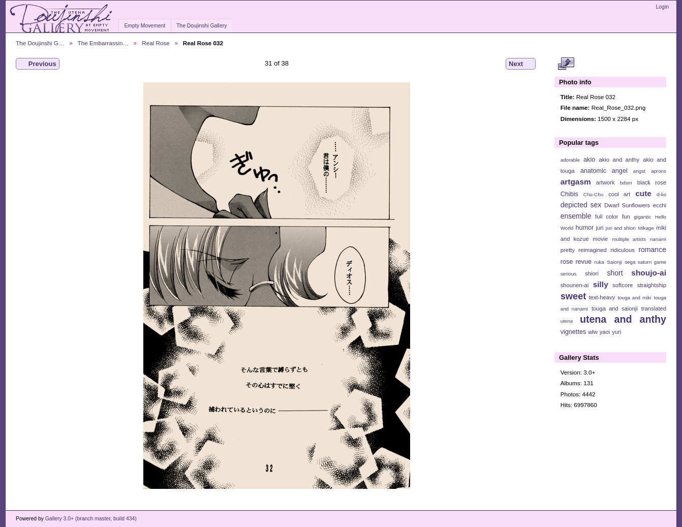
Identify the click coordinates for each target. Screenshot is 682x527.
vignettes (573, 331)
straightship (651, 285)
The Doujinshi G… (40, 43)
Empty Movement (144, 25)
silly (600, 284)
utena (567, 321)
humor (584, 227)
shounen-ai (575, 285)
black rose (651, 182)
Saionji (614, 262)
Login (662, 7)
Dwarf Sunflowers (627, 205)
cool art (619, 194)
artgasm (576, 181)
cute (643, 193)
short (615, 273)
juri (600, 228)
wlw (593, 332)
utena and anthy (623, 319)
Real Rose (156, 43)
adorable (570, 160)
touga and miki (634, 297)
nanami (658, 239)
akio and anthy (619, 160)
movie (600, 239)
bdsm (626, 182)
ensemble (576, 216)
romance (652, 249)
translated (653, 308)
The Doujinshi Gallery (201, 25)
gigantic (642, 217)
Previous (37, 64)
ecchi (659, 205)
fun (626, 216)
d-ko (661, 194)
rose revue (576, 261)
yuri (616, 332)
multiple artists (629, 239)
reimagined (592, 250)
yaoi (605, 332)
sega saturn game (645, 262)
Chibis (569, 194)
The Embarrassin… (103, 43)
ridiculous (622, 250)
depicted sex (581, 205)
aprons (658, 171)
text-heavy (601, 297)
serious (569, 273)
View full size (566, 64)
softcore (622, 285)
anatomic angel (604, 170)
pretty (568, 250)
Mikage (646, 228)
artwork (605, 182)
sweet (573, 296)
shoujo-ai (648, 272)
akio (589, 159)
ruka (599, 262)
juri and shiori (621, 228)
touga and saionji (615, 308)
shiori (592, 273)
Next (521, 64)
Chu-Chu (593, 194)
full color (606, 216)
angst (639, 171)
